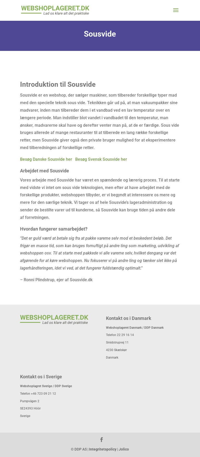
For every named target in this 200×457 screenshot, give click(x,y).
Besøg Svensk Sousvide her (101, 159)
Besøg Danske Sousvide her (46, 159)
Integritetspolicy (102, 449)
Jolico (124, 449)
